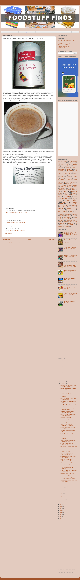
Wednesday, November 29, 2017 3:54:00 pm (16, 212)
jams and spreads (62, 211)
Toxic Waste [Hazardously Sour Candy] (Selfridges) (70, 271)
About (9, 32)
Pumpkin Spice (63, 185)
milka (61, 214)
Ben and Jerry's (73, 161)
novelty (59, 217)
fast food (75, 203)
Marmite (75, 176)
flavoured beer (64, 205)
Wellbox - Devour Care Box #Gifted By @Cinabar (70, 256)
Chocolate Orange (63, 164)
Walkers (65, 191)
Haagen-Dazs (61, 169)
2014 (61, 506)
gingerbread (63, 206)
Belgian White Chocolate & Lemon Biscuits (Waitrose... (68, 386)
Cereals (44, 32)
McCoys (62, 178)
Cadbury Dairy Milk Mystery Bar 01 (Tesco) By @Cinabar (70, 248)
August (62, 487)
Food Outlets (63, 32)
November (63, 383)
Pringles (75, 183)
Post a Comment (8, 233)
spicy (76, 221)
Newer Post (6, 239)
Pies (64, 182)
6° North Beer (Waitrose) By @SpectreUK (66, 444)
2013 (61, 508)
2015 (61, 504)
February (63, 499)
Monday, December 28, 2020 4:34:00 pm (15, 230)
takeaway (70, 223)
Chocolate (31, 32)
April (62, 495)
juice (71, 211)
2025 (61, 362)
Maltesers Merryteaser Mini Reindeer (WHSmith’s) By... (67, 454)
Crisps (38, 32)
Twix (59, 191)
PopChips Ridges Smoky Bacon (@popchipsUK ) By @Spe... (67, 477)
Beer (56, 32)
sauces (59, 221)
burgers (73, 194)
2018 (61, 376)
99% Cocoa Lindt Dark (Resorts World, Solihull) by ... (67, 463)
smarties (66, 221)
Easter (69, 166)
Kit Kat (60, 175)
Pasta (68, 180)
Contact (15, 32)
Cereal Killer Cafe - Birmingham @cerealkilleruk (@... (67, 441)
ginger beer (74, 205)
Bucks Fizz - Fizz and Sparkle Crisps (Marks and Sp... (68, 471)
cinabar (13, 203)
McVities (68, 178)
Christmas (8, 203)
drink (61, 203)
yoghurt (67, 226)
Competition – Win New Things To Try (69, 279)
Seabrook (69, 186)
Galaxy (67, 167)
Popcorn (60, 183)
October (63, 483)
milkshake (67, 214)
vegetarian (60, 226)
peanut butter (66, 218)
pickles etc (74, 218)
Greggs (73, 167)
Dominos (63, 166)
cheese (75, 196)
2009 (61, 516)
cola (68, 200)
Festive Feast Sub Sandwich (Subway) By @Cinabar (67, 392)
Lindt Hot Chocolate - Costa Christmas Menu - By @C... (67, 460)
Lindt (66, 175)
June (62, 491)
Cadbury (62, 162)
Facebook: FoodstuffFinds (64, 41)
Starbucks (72, 188)
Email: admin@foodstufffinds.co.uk (66, 40)
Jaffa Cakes (62, 172)
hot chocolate (18, 203)
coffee (59, 200)
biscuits (75, 193)
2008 (61, 518)
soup (71, 221)
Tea (69, 32)
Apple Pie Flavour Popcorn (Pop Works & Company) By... (67, 431)
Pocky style (72, 182)
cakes (59, 196)
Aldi (65, 161)
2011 (61, 512)
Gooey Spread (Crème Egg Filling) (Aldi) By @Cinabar (70, 294)
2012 (61, 510)
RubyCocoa (62, 186)
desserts (65, 202)
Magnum (62, 176)
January (63, 501)
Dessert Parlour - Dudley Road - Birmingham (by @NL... (67, 474)
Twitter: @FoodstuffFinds (63, 44)
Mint (74, 178)
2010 (61, 514)
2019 (61, 374)
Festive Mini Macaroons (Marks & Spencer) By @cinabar (68, 389)
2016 (61, 380)
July (62, 489)
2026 (61, 360)
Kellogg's (60, 173)
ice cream (71, 210)
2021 (61, 370)
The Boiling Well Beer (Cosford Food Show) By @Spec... (68, 421)
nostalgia (74, 215)
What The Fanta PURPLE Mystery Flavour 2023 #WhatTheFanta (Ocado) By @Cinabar (70, 234)
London (71, 175)
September (63, 485)
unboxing (64, 224)
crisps (75, 200)
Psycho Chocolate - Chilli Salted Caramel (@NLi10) (67, 450)
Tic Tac (67, 189)
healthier (69, 208)
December (63, 381)
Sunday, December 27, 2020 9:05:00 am (15, 222)
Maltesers (69, 176)
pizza (62, 220)
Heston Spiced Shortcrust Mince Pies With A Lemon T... (67, 434)
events (68, 203)
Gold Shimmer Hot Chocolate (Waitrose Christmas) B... (67, 412)
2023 (61, 366)
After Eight (60, 161)
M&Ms (75, 175)
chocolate (63, 198)
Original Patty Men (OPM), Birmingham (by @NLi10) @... (67, 418)
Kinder (74, 173)
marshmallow (67, 212)
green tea (60, 208)
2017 (61, 378)
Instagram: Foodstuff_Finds (64, 43)
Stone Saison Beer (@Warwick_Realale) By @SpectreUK (66, 467)
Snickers (63, 188)
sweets (62, 223)
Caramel (72, 162)
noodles (68, 215)
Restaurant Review (73, 185)
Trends (73, 189)
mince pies (74, 214)
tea (76, 223)
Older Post (51, 239)
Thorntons (60, 189)
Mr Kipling (61, 179)
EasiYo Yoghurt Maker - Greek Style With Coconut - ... (68, 447)
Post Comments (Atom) (14, 242)
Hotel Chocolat (69, 170)
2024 (61, 364)
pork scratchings (71, 220)
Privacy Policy (23, 32)
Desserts (75, 32)
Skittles (75, 186)
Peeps (74, 180)
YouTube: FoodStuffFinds (63, 46)
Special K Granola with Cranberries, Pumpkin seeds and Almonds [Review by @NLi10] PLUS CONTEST (70, 264)
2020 (61, 372)
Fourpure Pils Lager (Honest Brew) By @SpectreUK (68, 399)
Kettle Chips (67, 173)
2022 (61, 368)
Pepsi (59, 182)
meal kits (75, 212)
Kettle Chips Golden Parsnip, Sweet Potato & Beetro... (68, 408)
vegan (71, 224)
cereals (68, 196)
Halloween (69, 169)
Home (4, 32)
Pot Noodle (68, 183)
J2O (76, 170)
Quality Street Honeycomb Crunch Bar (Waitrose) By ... (68, 457)
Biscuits (50, 32)
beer (66, 193)
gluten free (72, 206)
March (62, 497)
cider (74, 198)
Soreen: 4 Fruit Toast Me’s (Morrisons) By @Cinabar (66, 425)
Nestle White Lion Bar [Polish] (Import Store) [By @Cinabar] (70, 287)
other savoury (67, 217)
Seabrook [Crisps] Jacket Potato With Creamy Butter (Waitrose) (70, 241)
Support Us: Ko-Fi (62, 47)
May (62, 493)
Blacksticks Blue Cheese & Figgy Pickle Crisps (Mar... (68, 415)
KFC (74, 172)
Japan (69, 172)
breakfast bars (64, 194)
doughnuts (75, 202)
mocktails (62, 215)
